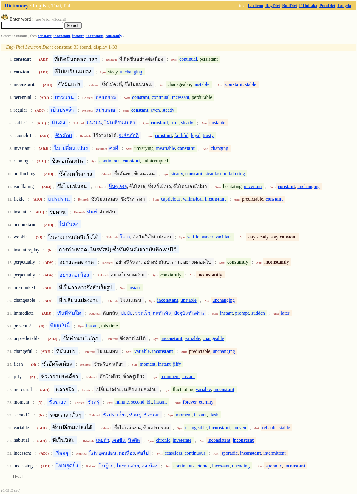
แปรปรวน (59, 199)
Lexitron (255, 5)
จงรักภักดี (129, 135)
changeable (213, 338)
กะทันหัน (162, 313)
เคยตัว (102, 440)
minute (122, 402)
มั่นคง (58, 123)
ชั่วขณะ (57, 402)
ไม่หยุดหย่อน (102, 452)
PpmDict (327, 5)
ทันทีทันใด (69, 313)
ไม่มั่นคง (69, 224)
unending (241, 465)
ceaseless (173, 452)
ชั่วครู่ (93, 402)
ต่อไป (143, 452)
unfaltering (234, 173)
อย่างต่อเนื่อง (74, 275)
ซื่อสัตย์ (63, 135)
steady (168, 110)
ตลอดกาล (105, 97)
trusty (208, 135)
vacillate (223, 236)
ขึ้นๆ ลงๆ (118, 186)
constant (45, 36)
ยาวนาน (64, 97)
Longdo (344, 5)
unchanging (131, 71)
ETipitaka (308, 5)
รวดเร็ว (142, 313)
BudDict (289, 5)
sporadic (230, 452)
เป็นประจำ (62, 110)
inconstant (61, 36)
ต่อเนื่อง (127, 452)
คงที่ (113, 148)
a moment (170, 376)
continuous (109, 160)
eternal (203, 465)
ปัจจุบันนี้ (60, 326)
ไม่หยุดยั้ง (67, 466)
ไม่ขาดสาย (127, 465)
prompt (242, 313)
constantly (114, 36)
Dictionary (17, 6)
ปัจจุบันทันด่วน (189, 313)
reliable (269, 427)
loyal (195, 135)
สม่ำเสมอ (105, 110)
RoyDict (272, 5)
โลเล (125, 236)
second (137, 402)
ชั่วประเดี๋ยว (115, 414)
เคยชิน (119, 440)
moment (147, 364)
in (215, 198)
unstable (201, 84)
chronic (163, 440)
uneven (239, 427)
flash (213, 414)
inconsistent (219, 440)
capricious (171, 198)
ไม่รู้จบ (107, 465)
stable (250, 84)
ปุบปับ (127, 313)
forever (190, 402)
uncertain (253, 186)
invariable (165, 148)
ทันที (92, 211)
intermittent (274, 452)
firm (174, 122)
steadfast (213, 173)
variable (192, 338)
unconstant (94, 36)
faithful (181, 135)
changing (219, 148)
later (285, 313)
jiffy (177, 364)
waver (207, 236)
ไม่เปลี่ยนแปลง (119, 122)
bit (149, 402)
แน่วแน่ (94, 122)
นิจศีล (134, 440)
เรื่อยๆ (61, 453)
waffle (193, 236)
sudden (258, 313)
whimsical (193, 198)
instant (78, 36)
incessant (180, 97)
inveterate (182, 440)
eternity (206, 402)
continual (188, 58)
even (155, 110)
